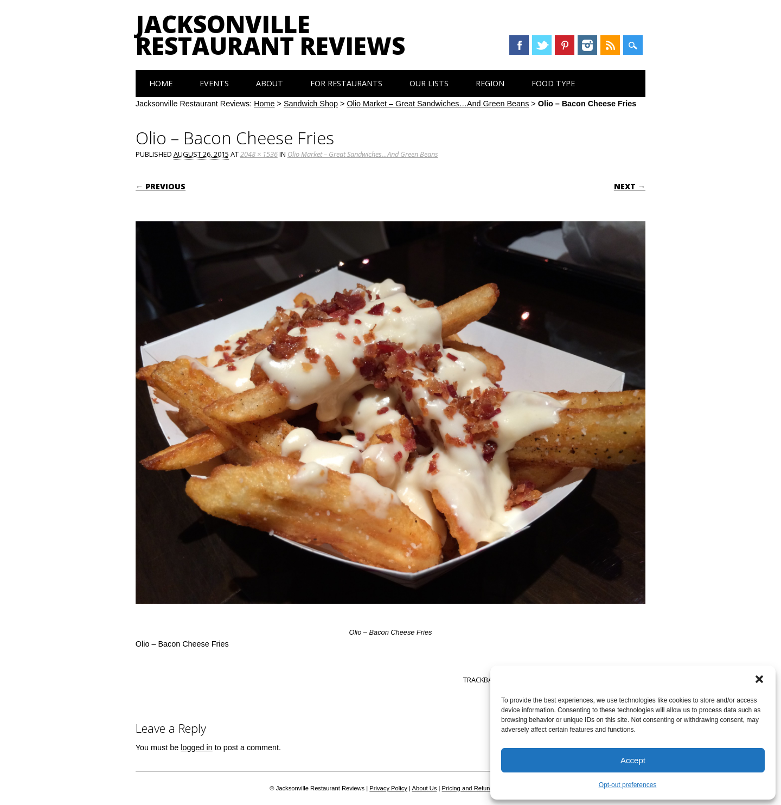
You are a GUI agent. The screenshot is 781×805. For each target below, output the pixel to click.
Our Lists (429, 83)
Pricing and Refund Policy (476, 788)
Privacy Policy (388, 788)
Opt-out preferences (628, 785)
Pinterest (564, 45)
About (269, 83)
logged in (196, 747)
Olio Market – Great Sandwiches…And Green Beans (438, 103)
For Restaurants (346, 83)
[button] (759, 679)
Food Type (553, 83)
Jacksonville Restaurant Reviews (270, 35)
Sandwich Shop (311, 103)
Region (490, 83)
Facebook (519, 45)
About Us (424, 788)
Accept (632, 760)
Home (160, 83)
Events (214, 83)
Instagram (587, 45)
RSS (610, 45)
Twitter (542, 45)
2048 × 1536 (259, 154)
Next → (629, 186)
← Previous (160, 186)
